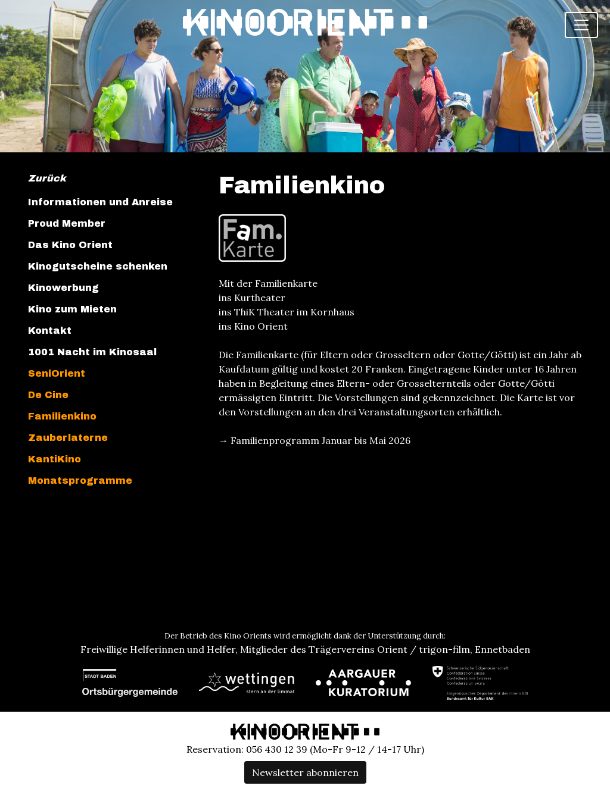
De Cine (48, 395)
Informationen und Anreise (100, 202)
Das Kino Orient (70, 245)
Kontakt (49, 330)
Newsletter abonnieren (305, 772)
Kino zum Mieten (72, 309)
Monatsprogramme (80, 480)
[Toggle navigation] (581, 25)
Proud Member (66, 223)
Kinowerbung (63, 288)
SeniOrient (56, 373)
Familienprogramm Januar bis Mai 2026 (320, 440)
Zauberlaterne (68, 438)
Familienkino (62, 416)
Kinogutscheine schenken (97, 266)
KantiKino (54, 459)
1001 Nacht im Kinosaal (92, 352)
